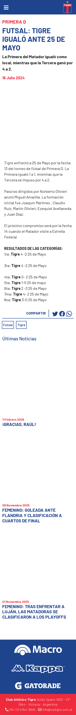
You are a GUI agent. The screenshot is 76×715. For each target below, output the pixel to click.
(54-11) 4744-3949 (20, 709)
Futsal (8, 325)
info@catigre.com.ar (55, 709)
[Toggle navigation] (6, 7)
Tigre (21, 325)
